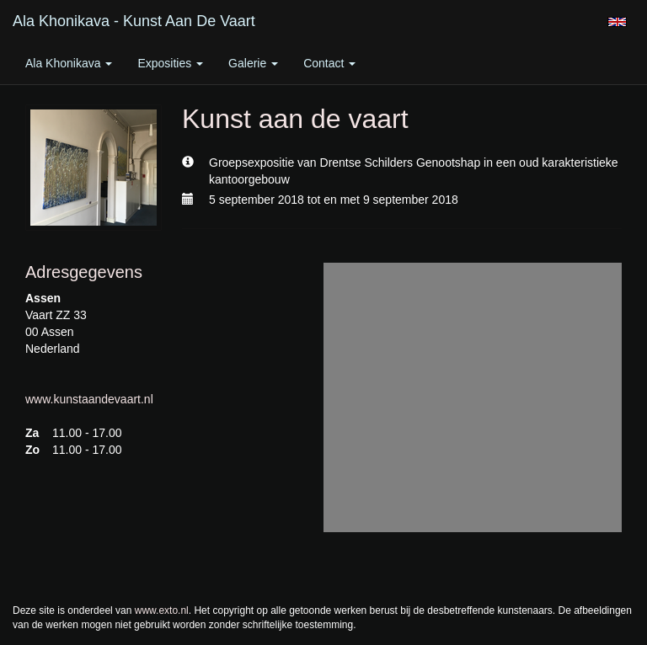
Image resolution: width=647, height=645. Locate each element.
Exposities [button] (170, 63)
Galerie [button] (253, 63)
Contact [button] (329, 63)
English (617, 22)
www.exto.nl (162, 610)
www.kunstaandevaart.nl (89, 399)
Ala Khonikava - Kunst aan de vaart (134, 21)
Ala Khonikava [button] (68, 63)
